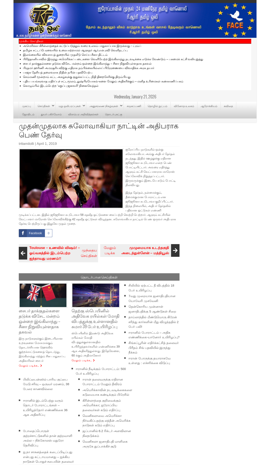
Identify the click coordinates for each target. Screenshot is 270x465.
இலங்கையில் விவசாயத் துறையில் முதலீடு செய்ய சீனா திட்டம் (65, 54)
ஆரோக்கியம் (209, 106)
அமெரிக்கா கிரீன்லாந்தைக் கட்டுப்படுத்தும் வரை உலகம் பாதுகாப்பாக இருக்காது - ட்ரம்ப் (82, 46)
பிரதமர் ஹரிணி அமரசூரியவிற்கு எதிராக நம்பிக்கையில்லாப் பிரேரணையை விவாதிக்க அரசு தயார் (88, 68)
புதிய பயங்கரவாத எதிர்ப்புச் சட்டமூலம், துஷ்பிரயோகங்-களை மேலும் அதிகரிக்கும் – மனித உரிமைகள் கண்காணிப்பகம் (103, 81)
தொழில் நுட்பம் (157, 106)
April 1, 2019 (47, 144)
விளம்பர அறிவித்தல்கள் (83, 114)
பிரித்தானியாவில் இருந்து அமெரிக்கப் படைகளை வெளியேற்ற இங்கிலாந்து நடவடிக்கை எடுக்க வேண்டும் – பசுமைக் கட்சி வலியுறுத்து (113, 59)
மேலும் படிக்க (141, 250)
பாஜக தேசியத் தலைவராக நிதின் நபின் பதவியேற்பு (57, 72)
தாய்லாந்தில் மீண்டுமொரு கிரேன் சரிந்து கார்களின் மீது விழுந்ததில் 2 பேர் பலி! (153, 321)
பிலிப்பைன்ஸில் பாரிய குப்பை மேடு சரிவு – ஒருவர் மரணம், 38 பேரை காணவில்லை (46, 383)
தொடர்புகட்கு (113, 114)
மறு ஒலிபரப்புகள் (70, 106)
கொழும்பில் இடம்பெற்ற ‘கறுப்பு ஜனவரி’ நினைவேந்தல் (61, 85)
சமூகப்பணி (134, 106)
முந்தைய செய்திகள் (58, 253)
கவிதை (228, 106)
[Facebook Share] (35, 233)
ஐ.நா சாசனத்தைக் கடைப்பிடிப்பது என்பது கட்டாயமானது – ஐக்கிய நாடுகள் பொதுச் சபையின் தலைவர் (48, 456)
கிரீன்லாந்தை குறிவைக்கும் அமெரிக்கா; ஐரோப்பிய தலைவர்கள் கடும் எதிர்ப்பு (101, 405)
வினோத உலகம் (184, 106)
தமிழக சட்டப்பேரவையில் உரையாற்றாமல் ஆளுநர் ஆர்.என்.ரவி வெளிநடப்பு (75, 50)
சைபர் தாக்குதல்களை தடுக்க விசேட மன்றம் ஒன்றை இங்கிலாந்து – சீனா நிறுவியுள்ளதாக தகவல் (87, 63)
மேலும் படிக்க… (29, 365)
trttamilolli (26, 144)
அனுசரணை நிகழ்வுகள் (103, 106)
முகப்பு (26, 106)
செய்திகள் (44, 106)
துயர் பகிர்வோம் (51, 114)
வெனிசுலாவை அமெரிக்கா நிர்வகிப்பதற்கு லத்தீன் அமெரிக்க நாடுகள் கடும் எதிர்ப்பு (106, 420)
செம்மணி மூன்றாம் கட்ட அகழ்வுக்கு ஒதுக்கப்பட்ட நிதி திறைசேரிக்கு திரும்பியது (77, 77)
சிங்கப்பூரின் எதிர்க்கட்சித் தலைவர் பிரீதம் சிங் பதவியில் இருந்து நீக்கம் (153, 347)
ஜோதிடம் (28, 114)
